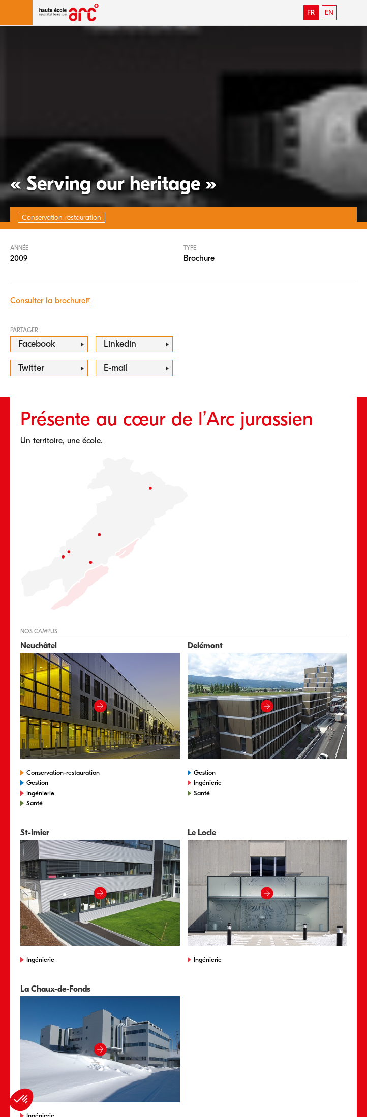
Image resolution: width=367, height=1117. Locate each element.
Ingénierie (40, 793)
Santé (34, 803)
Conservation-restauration (63, 772)
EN (329, 12)
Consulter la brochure (47, 300)
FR (311, 12)
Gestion (37, 782)
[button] (16, 12)
